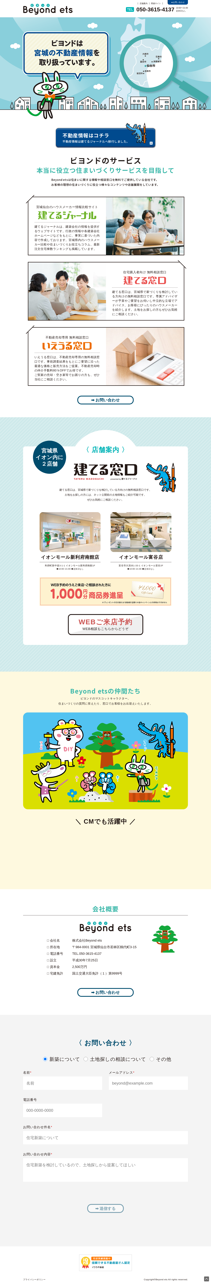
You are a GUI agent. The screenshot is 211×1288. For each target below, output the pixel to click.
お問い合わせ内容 (37, 1154)
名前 (27, 1072)
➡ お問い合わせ (105, 400)
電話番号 (30, 1100)
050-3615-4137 (150, 9)
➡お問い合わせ (178, 2)
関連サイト (156, 3)
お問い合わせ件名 (37, 1127)
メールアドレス (122, 1072)
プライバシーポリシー (34, 1279)
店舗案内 (144, 3)
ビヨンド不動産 (48, 9)
